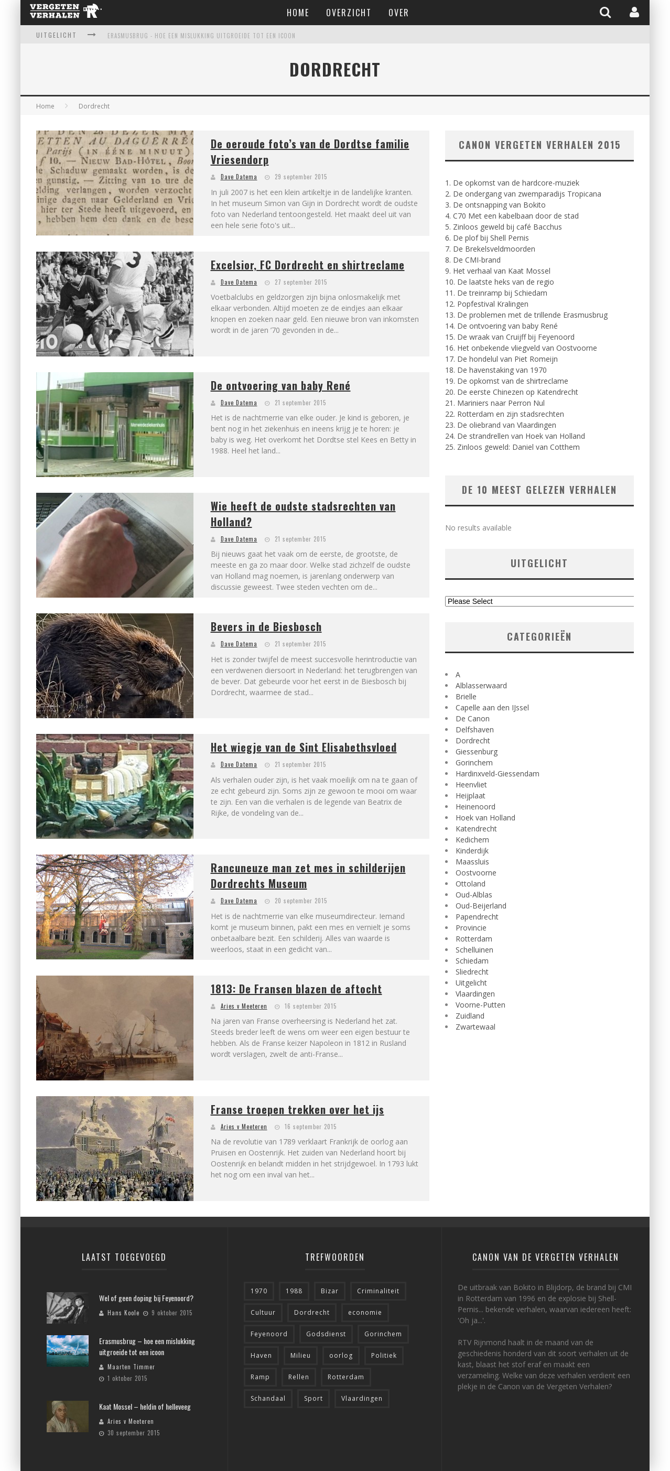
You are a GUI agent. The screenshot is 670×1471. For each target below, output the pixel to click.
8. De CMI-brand (473, 260)
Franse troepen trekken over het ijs (297, 1109)
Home (298, 12)
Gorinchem (474, 762)
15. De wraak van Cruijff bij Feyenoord (510, 337)
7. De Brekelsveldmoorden (490, 249)
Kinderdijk (472, 851)
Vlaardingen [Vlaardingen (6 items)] (362, 1398)
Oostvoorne (476, 873)
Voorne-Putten (480, 1005)
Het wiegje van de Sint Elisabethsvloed (304, 747)
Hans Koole (123, 1312)
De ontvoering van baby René (281, 385)
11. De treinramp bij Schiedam (496, 293)
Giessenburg (477, 751)
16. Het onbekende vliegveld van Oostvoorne (521, 348)
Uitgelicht (471, 983)
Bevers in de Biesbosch (266, 626)
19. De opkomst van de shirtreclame (506, 381)
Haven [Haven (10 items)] (261, 1355)
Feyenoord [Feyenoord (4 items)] (269, 1333)
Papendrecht (477, 917)
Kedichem (472, 840)
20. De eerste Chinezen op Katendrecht (511, 392)
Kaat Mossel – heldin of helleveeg (145, 1406)
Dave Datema (239, 176)
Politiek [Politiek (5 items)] (384, 1355)
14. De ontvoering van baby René (501, 326)
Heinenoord (475, 807)
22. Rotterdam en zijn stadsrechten (504, 414)
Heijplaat (470, 796)
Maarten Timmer (131, 1366)
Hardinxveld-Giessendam (497, 773)
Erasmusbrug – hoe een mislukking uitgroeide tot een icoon (147, 1346)
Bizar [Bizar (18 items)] (330, 1290)
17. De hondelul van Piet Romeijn (501, 359)
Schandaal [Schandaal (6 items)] (268, 1398)
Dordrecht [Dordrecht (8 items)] (312, 1312)
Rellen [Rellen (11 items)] (298, 1376)
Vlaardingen (475, 994)
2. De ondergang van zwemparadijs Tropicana (523, 194)
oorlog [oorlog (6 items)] (341, 1355)
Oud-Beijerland (481, 906)
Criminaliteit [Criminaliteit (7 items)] (378, 1290)
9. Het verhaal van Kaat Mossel (497, 271)
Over (398, 12)
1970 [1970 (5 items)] (259, 1290)
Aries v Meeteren (244, 1006)
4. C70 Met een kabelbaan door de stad (512, 216)
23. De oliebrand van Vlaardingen (500, 425)
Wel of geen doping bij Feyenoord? (146, 1297)
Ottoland (470, 884)
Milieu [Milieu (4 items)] (300, 1355)
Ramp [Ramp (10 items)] (260, 1376)
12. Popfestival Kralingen (486, 304)
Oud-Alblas (474, 895)
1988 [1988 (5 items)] (294, 1290)
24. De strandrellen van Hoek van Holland (515, 436)
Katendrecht (476, 829)
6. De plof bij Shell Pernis (487, 238)
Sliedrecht (472, 972)
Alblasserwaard (481, 685)
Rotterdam (474, 939)
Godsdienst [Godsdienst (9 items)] (326, 1333)
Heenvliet (471, 784)
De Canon (473, 718)
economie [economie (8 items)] (365, 1312)
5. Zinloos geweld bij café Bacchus (503, 227)
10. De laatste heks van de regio (499, 282)
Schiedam (472, 961)
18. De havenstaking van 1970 (496, 370)
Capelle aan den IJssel (492, 707)
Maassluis (472, 862)
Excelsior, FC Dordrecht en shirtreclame (308, 265)
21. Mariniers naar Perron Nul (495, 403)
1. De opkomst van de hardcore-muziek (512, 183)
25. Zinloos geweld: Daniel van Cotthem (512, 447)
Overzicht (349, 12)
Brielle (466, 696)
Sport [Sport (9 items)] (313, 1398)
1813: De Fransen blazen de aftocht (296, 989)
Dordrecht (473, 740)
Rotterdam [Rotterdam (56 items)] (346, 1376)
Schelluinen (474, 950)
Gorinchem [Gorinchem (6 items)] (383, 1333)
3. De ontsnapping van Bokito (495, 205)
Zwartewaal (475, 1027)
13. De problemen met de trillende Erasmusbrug (526, 315)
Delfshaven (475, 729)
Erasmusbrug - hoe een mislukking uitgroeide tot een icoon (201, 35)
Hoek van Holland (485, 818)
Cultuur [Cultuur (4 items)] (263, 1312)
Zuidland (470, 1016)
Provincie (471, 928)
